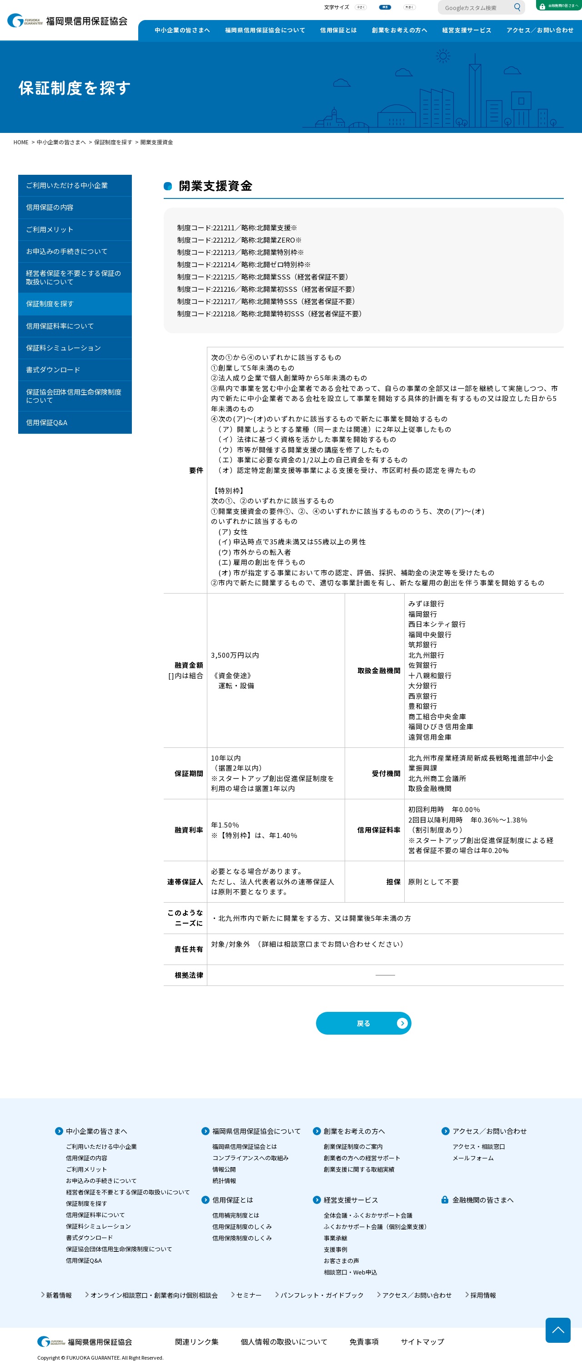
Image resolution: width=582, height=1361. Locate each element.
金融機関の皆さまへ (483, 1199)
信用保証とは (338, 29)
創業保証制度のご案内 (353, 1146)
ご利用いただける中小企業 (67, 185)
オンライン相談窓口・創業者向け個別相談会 (154, 1295)
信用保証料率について (60, 325)
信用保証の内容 (50, 207)
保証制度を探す (50, 303)
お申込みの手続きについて (67, 251)
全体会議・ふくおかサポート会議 (368, 1215)
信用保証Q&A (46, 422)
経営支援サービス (467, 29)
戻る (364, 1023)
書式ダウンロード (53, 369)
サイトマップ (422, 1341)
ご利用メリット (50, 229)
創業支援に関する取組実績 (359, 1169)
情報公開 (224, 1169)
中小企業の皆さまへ (183, 29)
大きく (380, 8)
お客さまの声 (341, 1260)
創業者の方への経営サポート (362, 1157)
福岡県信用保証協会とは (244, 1146)
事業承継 (335, 1238)
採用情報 (483, 1295)
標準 (356, 8)
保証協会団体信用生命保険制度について (73, 396)
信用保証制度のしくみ (242, 1226)
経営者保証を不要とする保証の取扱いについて (73, 277)
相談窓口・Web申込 (350, 1272)
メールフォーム (473, 1157)
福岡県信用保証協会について (265, 29)
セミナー (249, 1295)
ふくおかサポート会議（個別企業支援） (377, 1226)
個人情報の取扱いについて (284, 1341)
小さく (331, 8)
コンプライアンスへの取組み (250, 1157)
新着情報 (59, 1295)
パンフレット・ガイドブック (322, 1295)
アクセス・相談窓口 (478, 1146)
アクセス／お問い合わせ (540, 29)
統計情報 (224, 1180)
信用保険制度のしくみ (242, 1238)
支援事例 (335, 1249)
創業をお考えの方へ (400, 29)
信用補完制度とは (236, 1215)
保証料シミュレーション (63, 347)
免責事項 (364, 1341)
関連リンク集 (197, 1341)
